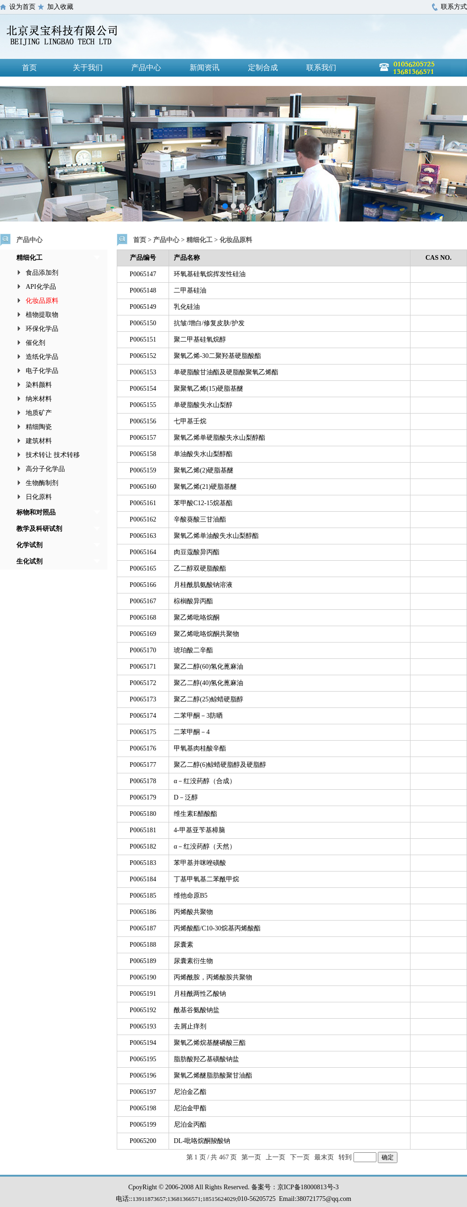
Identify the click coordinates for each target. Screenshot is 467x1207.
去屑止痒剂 (190, 1026)
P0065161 (143, 503)
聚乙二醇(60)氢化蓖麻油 (208, 666)
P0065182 (143, 846)
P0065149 (143, 306)
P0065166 (143, 584)
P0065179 (143, 797)
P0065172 (143, 682)
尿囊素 (183, 944)
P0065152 (143, 355)
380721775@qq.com (324, 1198)
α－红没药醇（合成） (205, 781)
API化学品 (41, 286)
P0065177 (143, 764)
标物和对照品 (36, 512)
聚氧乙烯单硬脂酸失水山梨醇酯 (219, 437)
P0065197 (143, 1091)
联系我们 (321, 67)
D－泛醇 (186, 797)
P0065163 (143, 535)
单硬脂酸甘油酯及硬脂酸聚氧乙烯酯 (226, 372)
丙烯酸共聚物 (193, 911)
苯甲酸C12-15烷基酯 (203, 503)
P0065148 (143, 290)
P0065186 (143, 911)
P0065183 (143, 862)
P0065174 (143, 715)
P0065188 (143, 944)
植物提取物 (42, 314)
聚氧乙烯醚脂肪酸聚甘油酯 (213, 1075)
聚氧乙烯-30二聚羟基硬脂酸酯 (217, 355)
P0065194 (143, 1042)
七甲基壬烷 (190, 421)
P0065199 (143, 1124)
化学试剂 (29, 545)
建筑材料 (39, 440)
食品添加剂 (42, 272)
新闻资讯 (204, 67)
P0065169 (143, 633)
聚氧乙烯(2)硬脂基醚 (204, 470)
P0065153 (143, 372)
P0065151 (143, 339)
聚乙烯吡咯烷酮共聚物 (206, 633)
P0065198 (143, 1108)
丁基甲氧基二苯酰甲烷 (206, 879)
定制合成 (263, 67)
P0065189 (143, 960)
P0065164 (143, 552)
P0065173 (143, 699)
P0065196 (143, 1075)
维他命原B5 (190, 895)
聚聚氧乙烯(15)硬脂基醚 (208, 388)
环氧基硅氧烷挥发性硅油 (210, 274)
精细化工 (29, 257)
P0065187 (143, 928)
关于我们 (88, 67)
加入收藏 (60, 6)
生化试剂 (29, 561)
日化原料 (39, 496)
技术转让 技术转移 (53, 454)
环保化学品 (42, 328)
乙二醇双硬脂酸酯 (200, 568)
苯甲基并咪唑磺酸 (200, 862)
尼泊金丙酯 (190, 1124)
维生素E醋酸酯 (195, 813)
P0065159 (143, 470)
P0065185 (143, 895)
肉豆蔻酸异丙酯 (196, 552)
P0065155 (143, 404)
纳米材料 (39, 398)
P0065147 (143, 274)
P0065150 (143, 323)
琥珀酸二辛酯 (193, 650)
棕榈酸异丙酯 (193, 601)
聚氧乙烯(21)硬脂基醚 (205, 486)
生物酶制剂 (42, 482)
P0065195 (143, 1059)
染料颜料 (39, 384)
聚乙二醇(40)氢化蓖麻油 (208, 682)
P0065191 (143, 993)
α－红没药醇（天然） (205, 846)
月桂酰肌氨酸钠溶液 (203, 584)
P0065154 (143, 388)
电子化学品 (42, 370)
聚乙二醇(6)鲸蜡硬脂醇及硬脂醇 (220, 764)
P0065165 (143, 568)
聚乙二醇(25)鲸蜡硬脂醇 (208, 699)
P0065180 (143, 813)
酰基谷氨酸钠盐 (196, 1010)
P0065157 (143, 437)
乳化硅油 (187, 306)
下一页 (300, 1157)
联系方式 (454, 6)
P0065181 (143, 830)
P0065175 (143, 732)
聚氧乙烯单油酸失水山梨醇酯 (216, 535)
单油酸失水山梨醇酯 (203, 453)
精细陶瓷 (39, 426)
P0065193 (143, 1026)
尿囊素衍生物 (193, 960)
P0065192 (143, 1010)
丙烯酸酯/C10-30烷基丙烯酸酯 (217, 928)
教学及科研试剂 (39, 528)
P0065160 (143, 486)
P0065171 (143, 666)
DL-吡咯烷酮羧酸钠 (202, 1140)
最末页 (324, 1157)
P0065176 (143, 748)
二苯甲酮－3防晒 (198, 715)
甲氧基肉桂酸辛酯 (200, 748)
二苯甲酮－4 (192, 732)
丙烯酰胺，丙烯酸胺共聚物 (213, 977)
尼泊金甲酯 (190, 1108)
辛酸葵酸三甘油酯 (200, 519)
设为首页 (22, 6)
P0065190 (143, 977)
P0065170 (143, 650)
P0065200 (143, 1140)
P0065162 (143, 519)
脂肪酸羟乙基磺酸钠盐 (206, 1059)
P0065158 (143, 453)
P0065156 (143, 421)
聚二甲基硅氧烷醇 (200, 339)
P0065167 (143, 601)
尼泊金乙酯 (190, 1091)
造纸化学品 (42, 356)
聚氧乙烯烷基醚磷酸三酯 (210, 1042)
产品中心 (146, 67)
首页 (29, 67)
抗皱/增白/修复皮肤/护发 (209, 323)
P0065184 (143, 879)
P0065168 (143, 617)
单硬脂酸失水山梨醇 (203, 404)
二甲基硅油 (190, 290)
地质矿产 (39, 412)
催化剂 (35, 342)
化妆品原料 (42, 300)
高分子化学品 (45, 468)
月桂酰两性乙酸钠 (200, 993)
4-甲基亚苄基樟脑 (199, 830)
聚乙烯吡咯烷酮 (196, 617)
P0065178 (143, 781)
